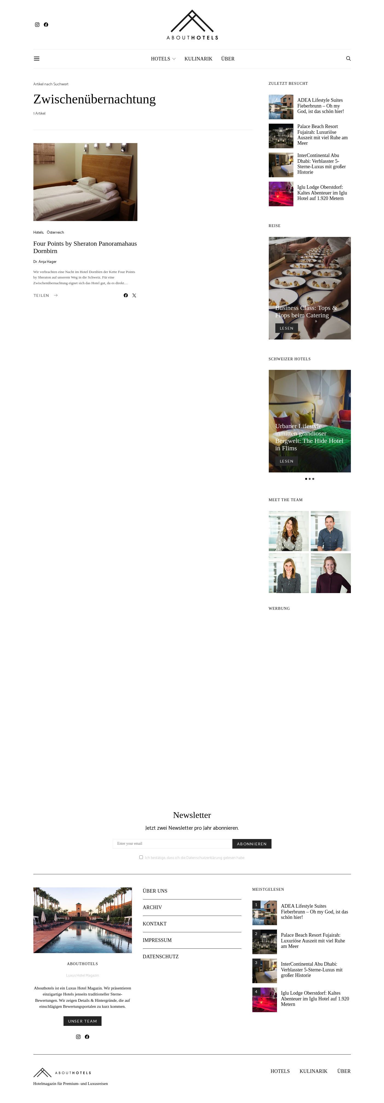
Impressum (157, 944)
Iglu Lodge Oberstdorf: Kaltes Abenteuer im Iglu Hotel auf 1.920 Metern (322, 192)
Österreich (55, 233)
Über (228, 59)
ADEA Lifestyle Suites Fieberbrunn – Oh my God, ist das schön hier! (321, 105)
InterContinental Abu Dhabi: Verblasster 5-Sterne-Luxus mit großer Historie (322, 164)
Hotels (160, 59)
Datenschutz (161, 960)
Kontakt (155, 928)
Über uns (155, 895)
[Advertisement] (310, 706)
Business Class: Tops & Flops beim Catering (306, 311)
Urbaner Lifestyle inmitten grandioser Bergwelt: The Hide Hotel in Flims (309, 437)
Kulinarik (198, 59)
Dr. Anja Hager (45, 262)
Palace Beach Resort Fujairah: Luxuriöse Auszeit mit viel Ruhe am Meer (323, 135)
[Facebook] (46, 24)
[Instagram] (37, 24)
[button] (306, 479)
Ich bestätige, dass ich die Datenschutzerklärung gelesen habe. (192, 862)
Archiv (152, 911)
